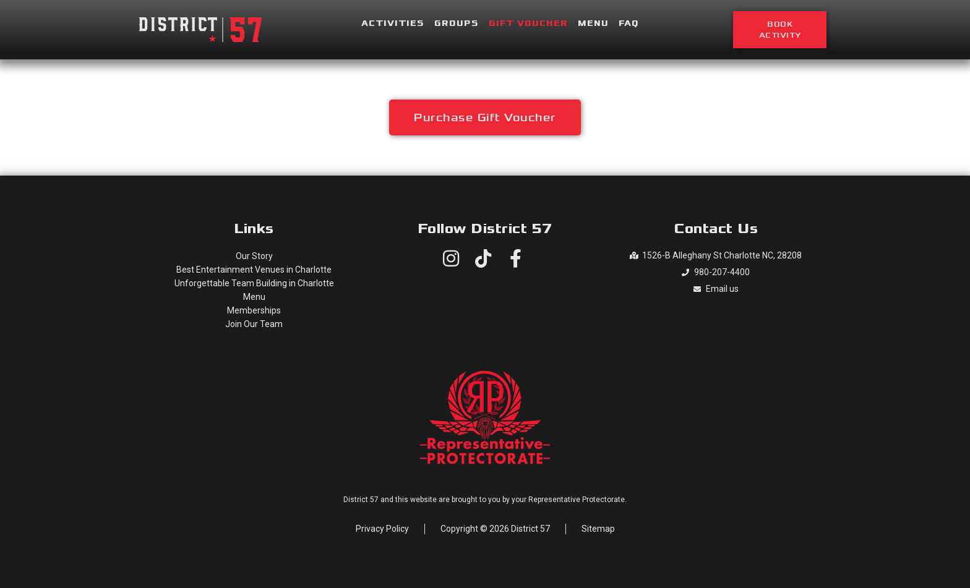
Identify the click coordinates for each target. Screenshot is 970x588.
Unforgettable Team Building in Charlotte (254, 283)
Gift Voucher (528, 23)
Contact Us (716, 229)
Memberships (254, 310)
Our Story (254, 256)
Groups (456, 23)
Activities (392, 23)
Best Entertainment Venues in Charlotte (254, 270)
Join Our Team (254, 324)
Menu (593, 23)
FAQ (629, 23)
